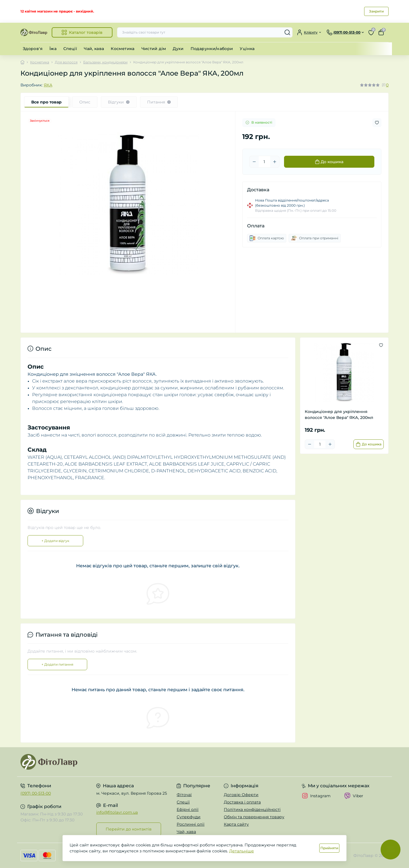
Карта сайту (236, 824)
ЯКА (48, 85)
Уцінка (247, 48)
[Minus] (254, 161)
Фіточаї (184, 794)
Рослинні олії (190, 824)
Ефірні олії (188, 809)
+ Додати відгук (55, 541)
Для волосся (66, 62)
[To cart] (368, 444)
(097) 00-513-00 (35, 793)
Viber (353, 796)
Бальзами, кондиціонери (105, 62)
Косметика (122, 48)
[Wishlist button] (376, 122)
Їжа (53, 48)
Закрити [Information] (376, 11)
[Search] (287, 32)
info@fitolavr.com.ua (117, 812)
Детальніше (241, 851)
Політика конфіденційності (252, 809)
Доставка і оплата (242, 802)
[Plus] (274, 161)
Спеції (70, 48)
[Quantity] (264, 161)
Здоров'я (33, 48)
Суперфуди (189, 816)
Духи (178, 48)
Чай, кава (94, 48)
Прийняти (329, 848)
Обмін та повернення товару (254, 816)
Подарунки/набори (212, 48)
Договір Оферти (241, 794)
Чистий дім (153, 48)
